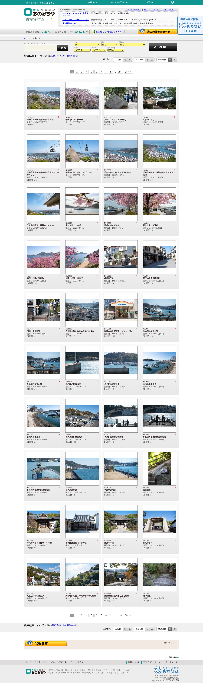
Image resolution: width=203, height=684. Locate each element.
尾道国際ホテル (69, 23)
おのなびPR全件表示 (133, 9)
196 (120, 72)
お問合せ (150, 2)
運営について (134, 662)
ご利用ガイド (92, 2)
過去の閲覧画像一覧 (160, 31)
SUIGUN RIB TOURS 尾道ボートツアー (76, 14)
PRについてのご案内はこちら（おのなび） (160, 9)
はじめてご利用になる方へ (107, 32)
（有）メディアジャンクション (75, 20)
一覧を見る (167, 643)
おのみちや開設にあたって (122, 2)
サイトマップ (171, 662)
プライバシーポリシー (152, 662)
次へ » (128, 72)
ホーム (70, 2)
